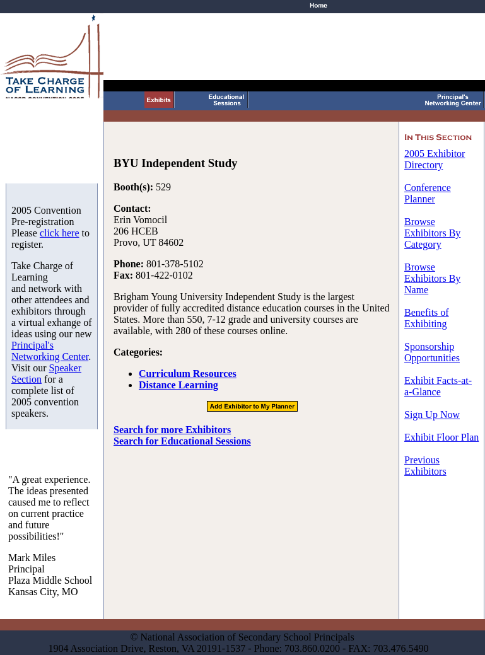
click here (59, 233)
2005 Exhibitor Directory (434, 159)
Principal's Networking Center (49, 351)
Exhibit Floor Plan (441, 437)
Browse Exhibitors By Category (432, 233)
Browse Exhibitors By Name (432, 278)
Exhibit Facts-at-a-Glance (438, 386)
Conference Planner (427, 193)
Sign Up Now (432, 414)
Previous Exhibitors (425, 466)
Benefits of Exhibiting (426, 318)
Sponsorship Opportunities (432, 352)
